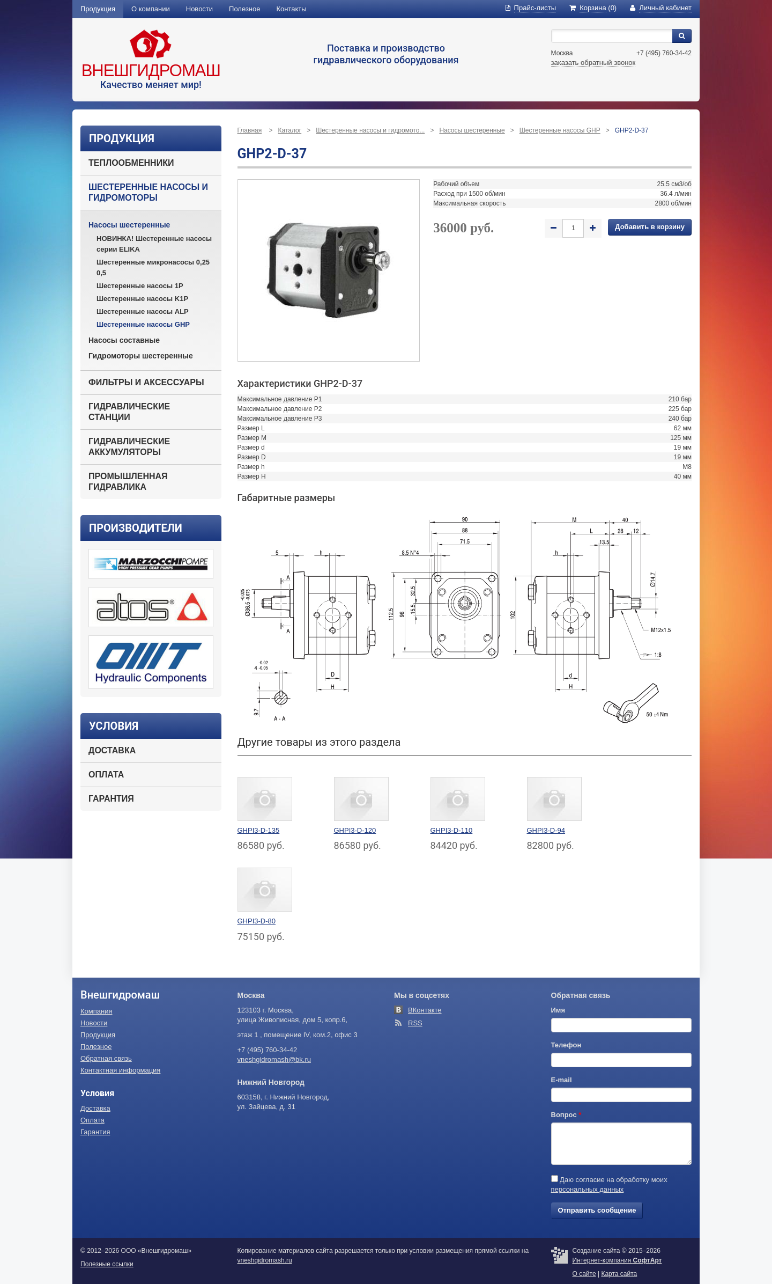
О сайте (584, 1274)
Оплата (106, 774)
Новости (199, 9)
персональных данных (587, 1189)
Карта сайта (619, 1274)
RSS (415, 1023)
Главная (249, 130)
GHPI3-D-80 (256, 921)
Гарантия (111, 798)
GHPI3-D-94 (546, 830)
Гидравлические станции (129, 412)
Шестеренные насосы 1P (139, 286)
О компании (150, 9)
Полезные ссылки (106, 1264)
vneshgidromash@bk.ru (274, 1059)
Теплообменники (131, 162)
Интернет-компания (617, 1260)
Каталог (290, 130)
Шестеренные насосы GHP (143, 324)
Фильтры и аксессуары (146, 382)
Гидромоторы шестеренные (140, 355)
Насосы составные (124, 340)
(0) (593, 8)
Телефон (566, 1045)
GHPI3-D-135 (258, 830)
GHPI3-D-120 (355, 830)
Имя (558, 1010)
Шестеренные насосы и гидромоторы (148, 192)
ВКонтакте (425, 1010)
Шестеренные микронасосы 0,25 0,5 (153, 267)
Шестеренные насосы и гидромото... (370, 130)
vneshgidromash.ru (264, 1260)
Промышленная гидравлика (128, 481)
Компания (96, 1011)
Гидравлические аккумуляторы (129, 447)
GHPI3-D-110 (451, 830)
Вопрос (566, 1115)
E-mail (561, 1080)
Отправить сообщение (597, 1210)
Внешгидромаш (150, 70)
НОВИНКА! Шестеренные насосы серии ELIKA (154, 243)
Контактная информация (120, 1070)
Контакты (292, 9)
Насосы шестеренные (129, 225)
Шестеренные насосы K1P (142, 299)
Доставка (112, 750)
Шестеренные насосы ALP (142, 311)
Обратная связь (106, 1058)
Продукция (97, 9)
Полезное (244, 9)
